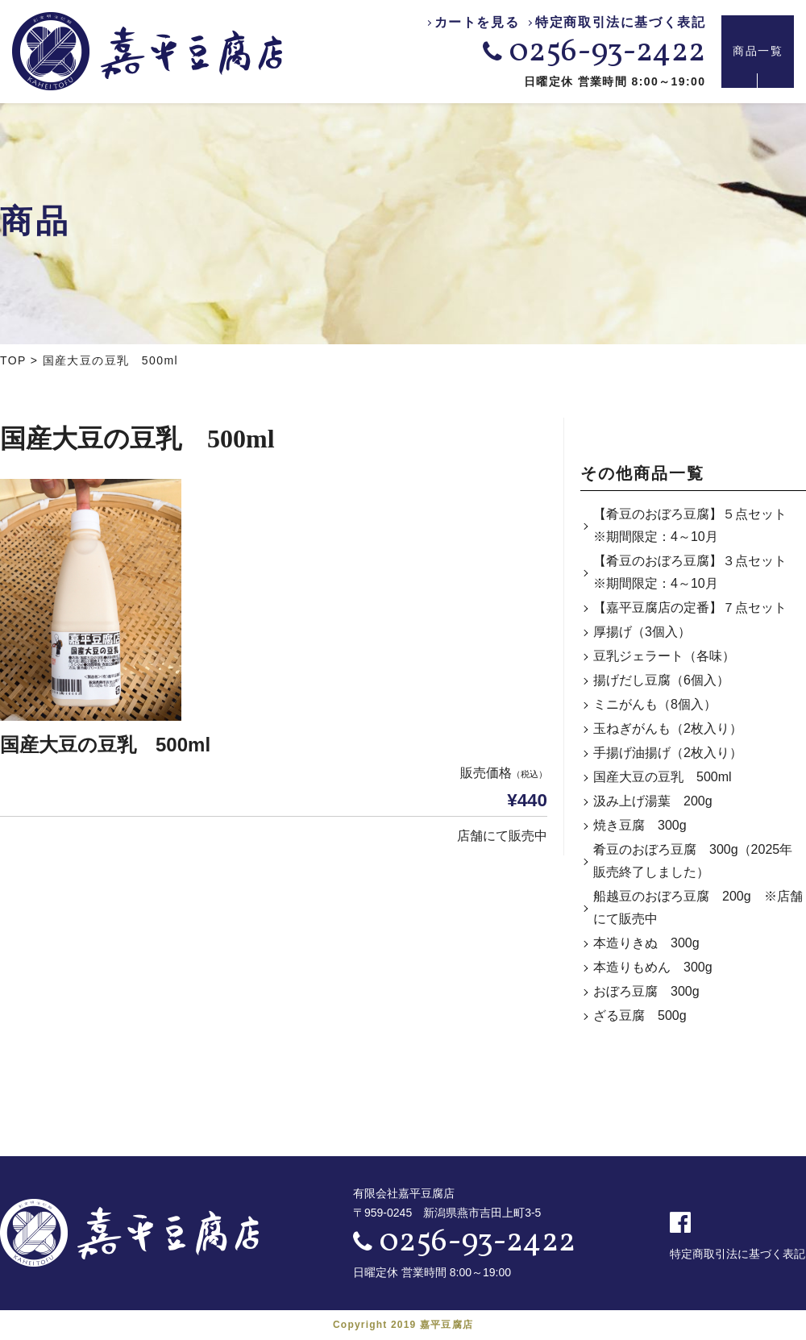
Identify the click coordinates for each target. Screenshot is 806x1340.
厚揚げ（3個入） (642, 632)
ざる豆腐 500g (640, 1015)
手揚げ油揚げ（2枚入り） (667, 752)
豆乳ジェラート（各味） (664, 656)
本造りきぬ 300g (646, 943)
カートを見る (477, 23)
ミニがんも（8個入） (655, 704)
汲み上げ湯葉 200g (653, 801)
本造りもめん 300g (653, 967)
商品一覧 (758, 51)
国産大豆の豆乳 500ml (662, 777)
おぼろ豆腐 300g (646, 991)
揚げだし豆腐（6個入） (661, 680)
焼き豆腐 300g (640, 825)
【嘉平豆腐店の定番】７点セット (690, 607)
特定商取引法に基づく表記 (620, 23)
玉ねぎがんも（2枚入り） (667, 728)
